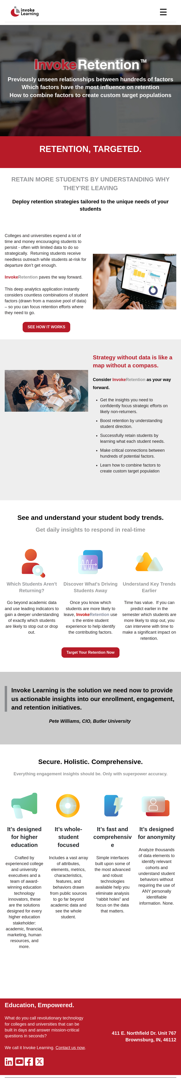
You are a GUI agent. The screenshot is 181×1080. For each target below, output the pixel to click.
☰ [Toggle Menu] (163, 12)
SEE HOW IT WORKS (46, 327)
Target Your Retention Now (90, 652)
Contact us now (70, 1047)
